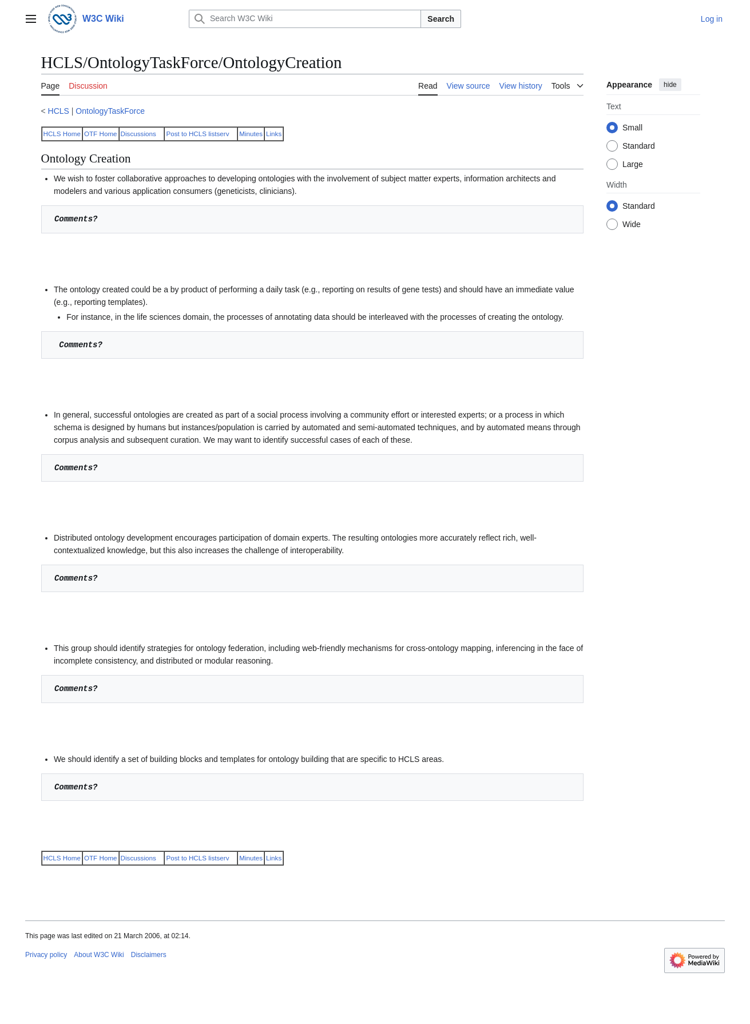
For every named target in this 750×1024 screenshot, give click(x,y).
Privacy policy (46, 955)
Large (632, 164)
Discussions (138, 133)
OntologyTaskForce (110, 111)
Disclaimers (148, 955)
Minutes (251, 133)
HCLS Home (62, 133)
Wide (631, 224)
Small (632, 127)
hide (670, 85)
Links (273, 133)
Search (440, 18)
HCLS (58, 111)
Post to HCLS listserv (197, 133)
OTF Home (100, 133)
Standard (638, 145)
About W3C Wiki (99, 955)
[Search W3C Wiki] (305, 19)
